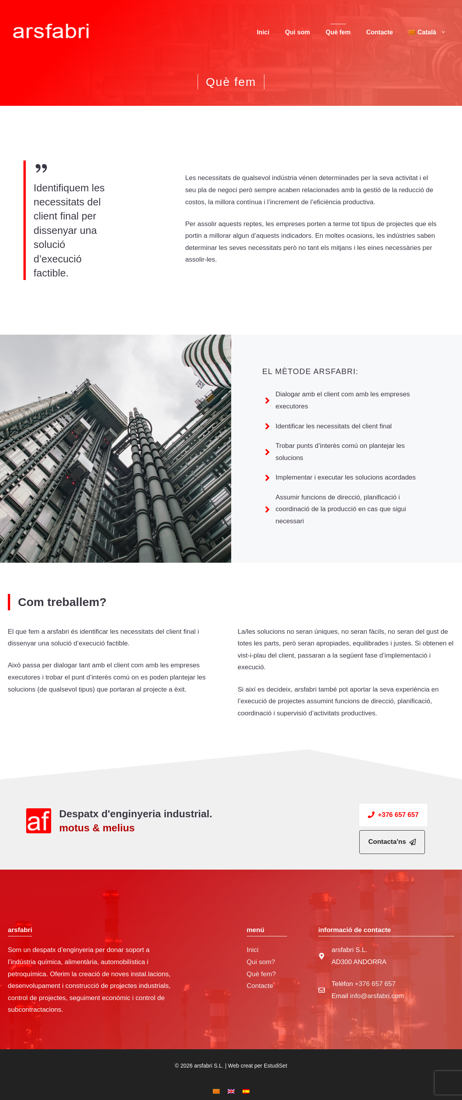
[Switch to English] (231, 1091)
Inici (263, 32)
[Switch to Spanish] (246, 1091)
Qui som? (261, 962)
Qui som (297, 32)
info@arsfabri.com (377, 996)
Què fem (338, 32)
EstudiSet (275, 1066)
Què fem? (261, 974)
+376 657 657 (375, 984)
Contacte (379, 32)
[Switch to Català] (216, 1091)
